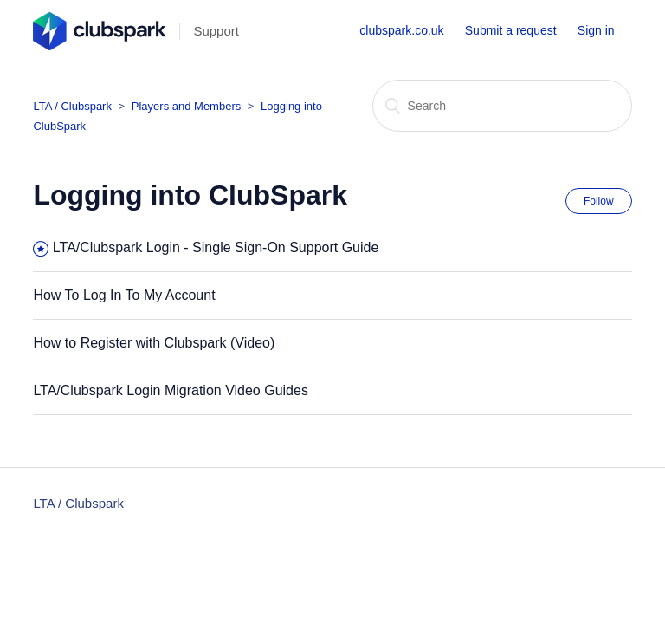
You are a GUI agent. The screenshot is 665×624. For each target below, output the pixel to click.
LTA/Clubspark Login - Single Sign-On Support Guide (216, 247)
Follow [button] (599, 201)
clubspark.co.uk (401, 30)
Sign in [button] (596, 30)
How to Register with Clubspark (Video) (153, 342)
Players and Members (188, 106)
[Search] (502, 106)
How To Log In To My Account (124, 295)
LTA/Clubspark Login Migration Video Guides (170, 390)
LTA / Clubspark (72, 106)
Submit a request (511, 30)
